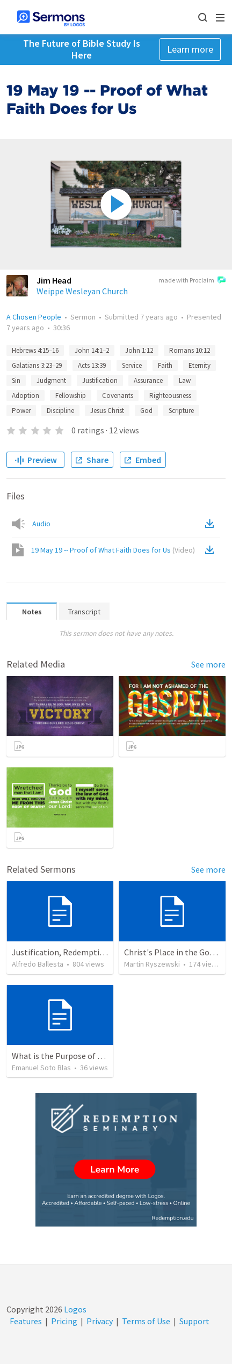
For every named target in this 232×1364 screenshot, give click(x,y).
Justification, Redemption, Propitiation (85, 952)
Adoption (25, 395)
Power (21, 410)
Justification (100, 380)
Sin (16, 380)
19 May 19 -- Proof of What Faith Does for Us (113, 550)
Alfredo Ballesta (37, 964)
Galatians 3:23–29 (37, 365)
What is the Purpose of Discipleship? (79, 1055)
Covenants (117, 395)
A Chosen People (33, 317)
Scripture (181, 410)
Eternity (200, 365)
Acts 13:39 (92, 365)
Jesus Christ (107, 410)
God (146, 410)
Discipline (60, 410)
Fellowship (70, 395)
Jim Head (54, 280)
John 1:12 (139, 350)
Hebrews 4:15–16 (35, 350)
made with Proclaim (192, 281)
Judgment (51, 380)
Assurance (148, 380)
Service (132, 365)
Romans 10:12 (189, 350)
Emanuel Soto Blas (41, 1067)
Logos (74, 1309)
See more (208, 664)
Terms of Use (146, 1321)
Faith (165, 365)
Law (185, 380)
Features (26, 1321)
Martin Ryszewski (152, 964)
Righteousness (170, 395)
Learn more (190, 49)
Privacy (99, 1321)
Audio (41, 523)
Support (194, 1321)
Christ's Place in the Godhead (177, 952)
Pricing (64, 1321)
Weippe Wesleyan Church (82, 291)
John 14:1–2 (92, 350)
